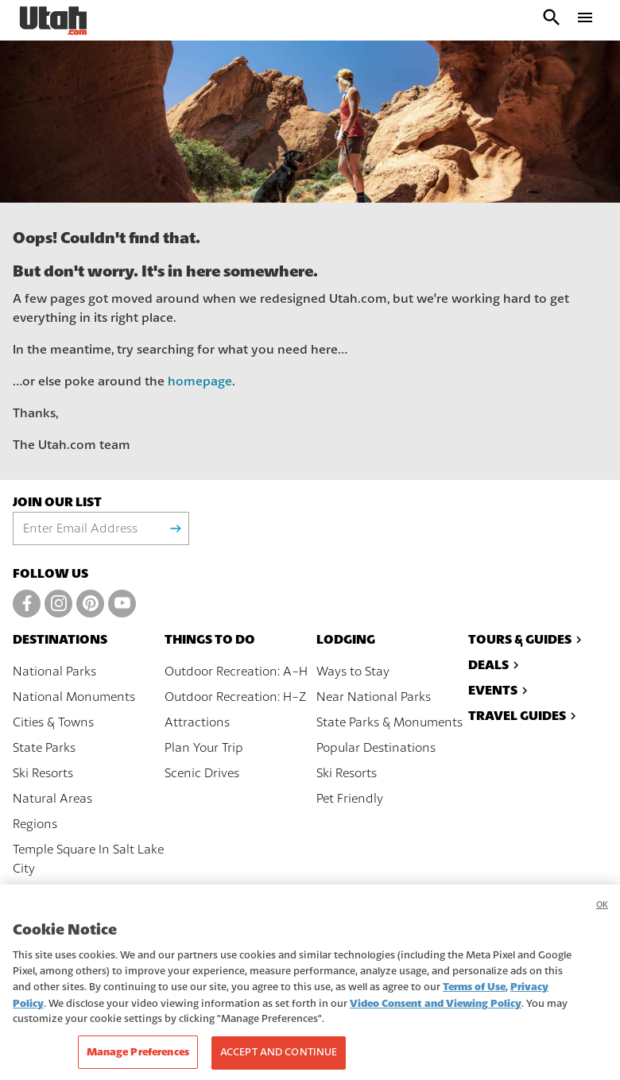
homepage (200, 381)
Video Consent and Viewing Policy (435, 1021)
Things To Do (210, 639)
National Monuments (74, 697)
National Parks (54, 671)
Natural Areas (52, 799)
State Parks (44, 748)
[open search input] (552, 20)
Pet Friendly (349, 799)
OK (602, 922)
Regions (35, 824)
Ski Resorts (43, 773)
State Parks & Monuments (389, 722)
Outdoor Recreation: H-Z (235, 697)
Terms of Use (474, 1004)
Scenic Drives (202, 773)
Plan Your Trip (204, 748)
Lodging (345, 639)
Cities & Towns (53, 722)
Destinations (60, 639)
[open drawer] (585, 20)
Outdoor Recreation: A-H (236, 671)
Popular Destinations (376, 748)
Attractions (197, 722)
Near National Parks (373, 697)
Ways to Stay (352, 671)
